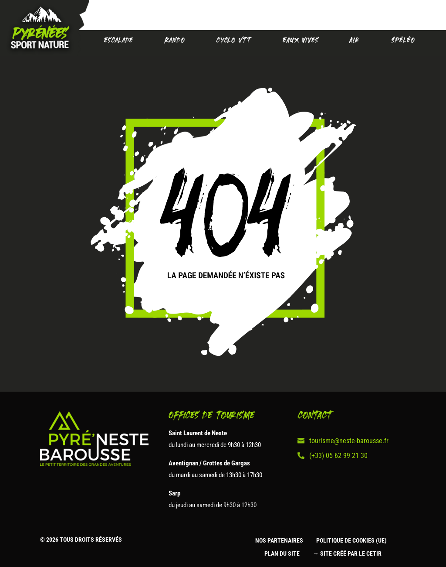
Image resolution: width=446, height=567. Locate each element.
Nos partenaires (279, 540)
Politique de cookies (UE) (351, 540)
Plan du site (282, 553)
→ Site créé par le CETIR (347, 553)
